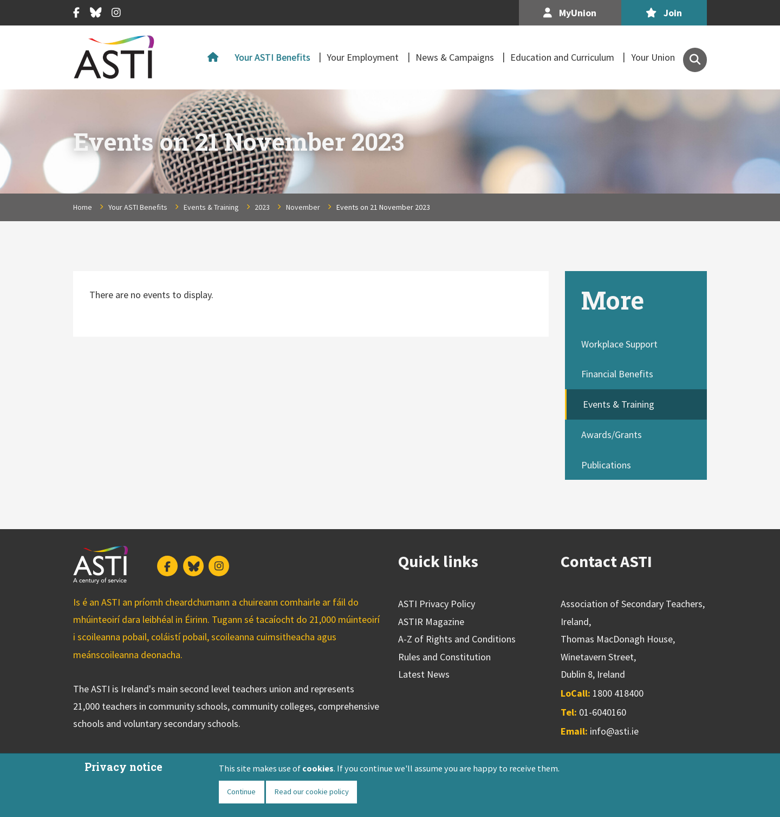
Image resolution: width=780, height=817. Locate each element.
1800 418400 (618, 693)
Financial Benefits (617, 374)
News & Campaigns (454, 57)
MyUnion (569, 13)
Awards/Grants (611, 434)
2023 (262, 207)
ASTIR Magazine (431, 621)
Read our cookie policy (311, 791)
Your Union (653, 57)
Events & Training (211, 207)
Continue (241, 791)
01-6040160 (602, 712)
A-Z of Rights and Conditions (457, 639)
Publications (606, 465)
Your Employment (363, 57)
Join (664, 13)
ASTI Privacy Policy (436, 603)
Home (215, 57)
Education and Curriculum (562, 57)
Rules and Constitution (444, 657)
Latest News (424, 674)
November (303, 207)
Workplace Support (619, 344)
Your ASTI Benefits (272, 57)
